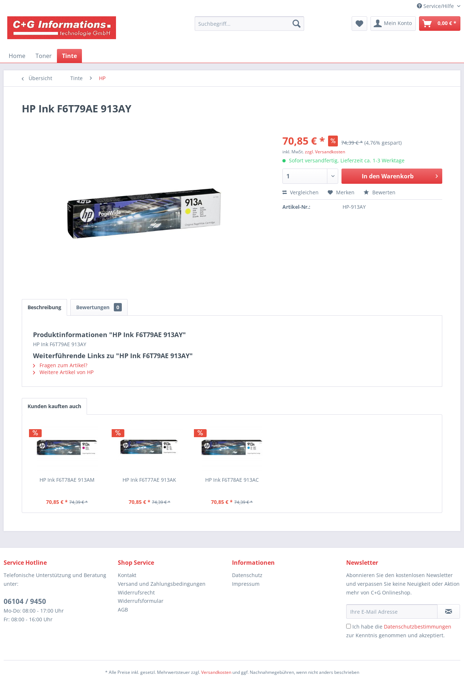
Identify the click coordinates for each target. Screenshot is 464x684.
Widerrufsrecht (136, 592)
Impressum (246, 583)
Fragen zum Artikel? (60, 365)
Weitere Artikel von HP (63, 372)
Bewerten (379, 192)
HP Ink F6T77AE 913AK (149, 479)
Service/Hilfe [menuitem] (436, 6)
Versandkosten (216, 672)
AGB (123, 609)
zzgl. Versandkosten (325, 152)
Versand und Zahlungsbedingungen (162, 583)
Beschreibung (44, 307)
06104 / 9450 (25, 601)
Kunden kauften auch (54, 406)
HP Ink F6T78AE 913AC (232, 479)
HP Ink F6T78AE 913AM (67, 479)
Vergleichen (300, 192)
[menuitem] (249, 23)
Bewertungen (99, 307)
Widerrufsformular (140, 600)
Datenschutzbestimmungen (417, 626)
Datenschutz (247, 575)
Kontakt (127, 575)
